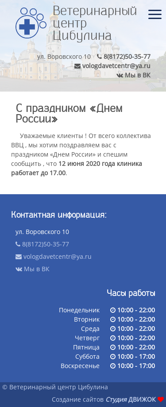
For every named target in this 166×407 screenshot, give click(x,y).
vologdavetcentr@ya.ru (112, 66)
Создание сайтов (78, 399)
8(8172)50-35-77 (124, 57)
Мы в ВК (133, 75)
